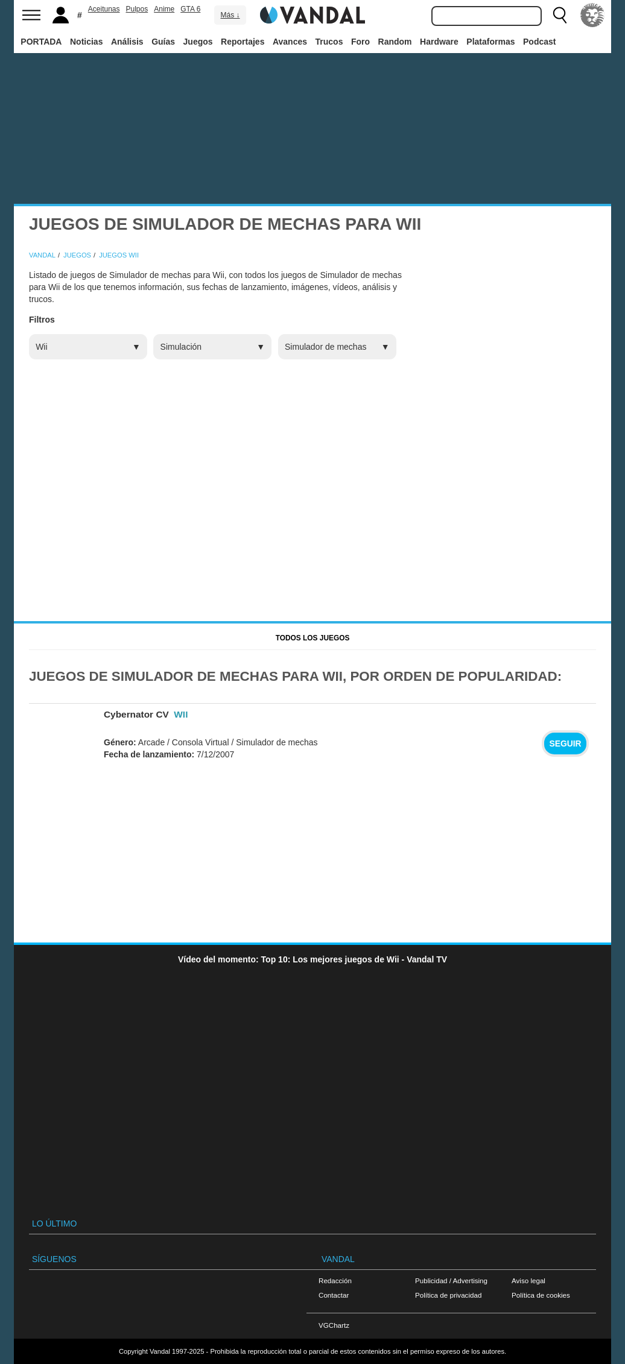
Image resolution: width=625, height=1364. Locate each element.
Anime (164, 9)
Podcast (539, 41)
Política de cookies (541, 1295)
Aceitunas (104, 9)
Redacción (335, 1280)
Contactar (334, 1295)
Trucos (329, 41)
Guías (163, 41)
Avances (290, 41)
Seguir (565, 743)
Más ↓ (230, 15)
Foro (360, 41)
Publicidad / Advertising (451, 1280)
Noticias (86, 41)
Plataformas (490, 41)
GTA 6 (190, 9)
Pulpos (137, 9)
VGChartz (334, 1325)
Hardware (439, 41)
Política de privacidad (448, 1295)
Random (395, 41)
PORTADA (41, 41)
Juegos (198, 41)
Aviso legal (528, 1280)
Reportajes (242, 41)
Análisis (127, 41)
